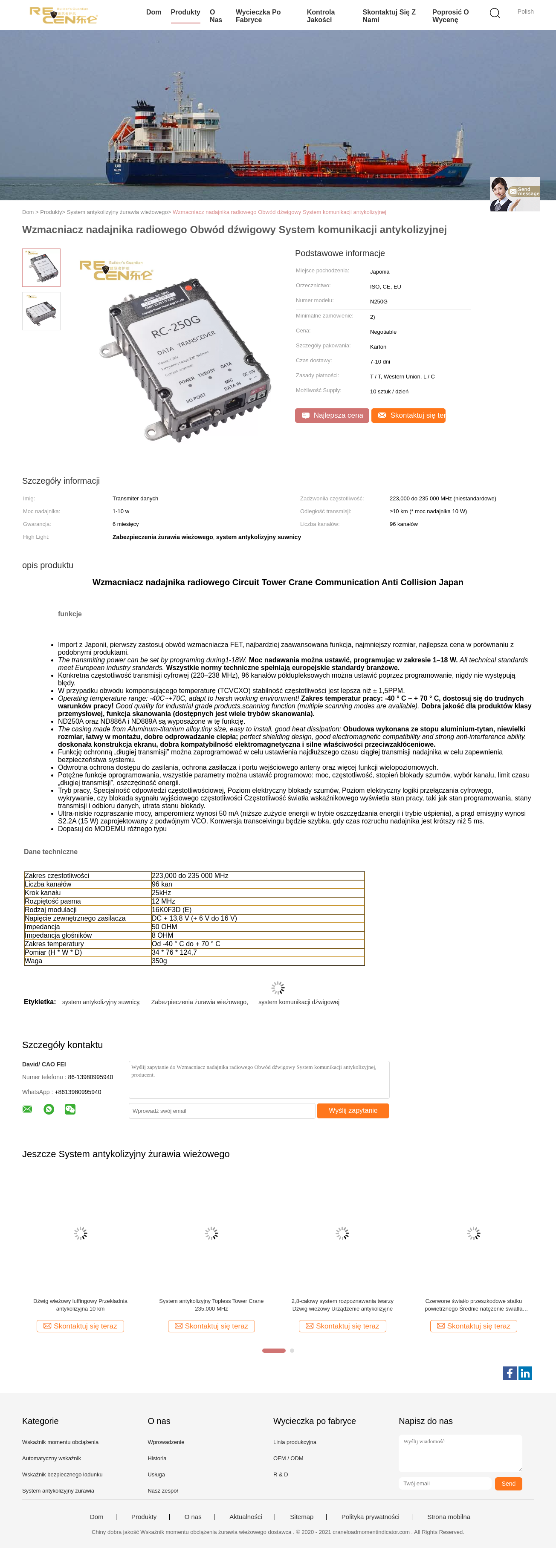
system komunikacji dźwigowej (298, 1002)
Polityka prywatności (371, 1517)
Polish (526, 11)
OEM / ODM (288, 1458)
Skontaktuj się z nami (388, 16)
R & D (280, 1474)
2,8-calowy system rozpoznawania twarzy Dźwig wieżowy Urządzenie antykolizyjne (343, 1305)
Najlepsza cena (332, 415)
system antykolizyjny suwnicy (100, 1002)
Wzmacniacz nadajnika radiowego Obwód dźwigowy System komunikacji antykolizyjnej (279, 212)
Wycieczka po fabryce (258, 16)
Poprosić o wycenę (450, 16)
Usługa (156, 1474)
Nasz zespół (163, 1490)
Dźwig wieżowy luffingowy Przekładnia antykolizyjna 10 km (80, 1305)
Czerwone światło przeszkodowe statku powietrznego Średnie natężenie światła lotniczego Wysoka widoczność (473, 1305)
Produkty (185, 12)
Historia (157, 1458)
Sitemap (301, 1517)
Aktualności (245, 1517)
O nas (216, 16)
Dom (154, 12)
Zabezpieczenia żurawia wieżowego (198, 1002)
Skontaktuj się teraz (412, 415)
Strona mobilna (448, 1517)
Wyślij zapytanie (353, 1110)
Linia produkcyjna (294, 1442)
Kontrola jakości (321, 16)
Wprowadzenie (166, 1442)
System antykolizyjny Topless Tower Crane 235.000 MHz (211, 1305)
